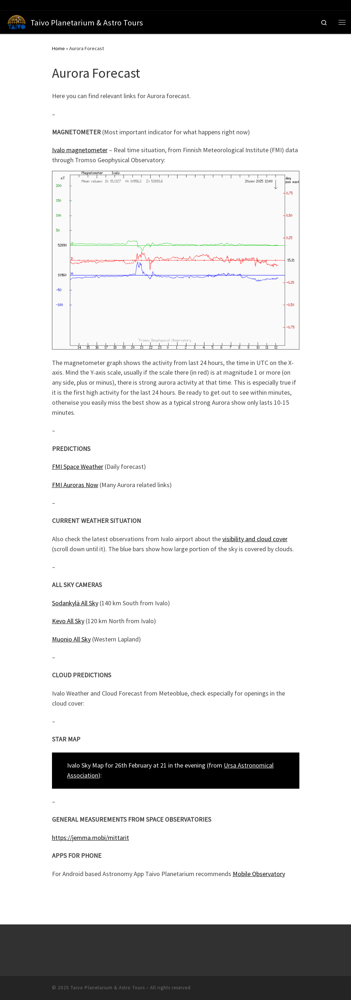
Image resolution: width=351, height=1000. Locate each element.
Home (58, 48)
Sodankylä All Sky (75, 603)
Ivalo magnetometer (80, 150)
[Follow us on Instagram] (22, 5)
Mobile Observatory (259, 874)
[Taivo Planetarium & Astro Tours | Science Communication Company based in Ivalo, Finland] (16, 21)
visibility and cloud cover (255, 539)
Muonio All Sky (71, 639)
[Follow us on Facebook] (6, 5)
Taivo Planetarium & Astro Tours (108, 988)
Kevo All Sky (68, 621)
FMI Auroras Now (75, 485)
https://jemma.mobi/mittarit (90, 837)
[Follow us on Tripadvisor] (14, 5)
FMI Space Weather (77, 466)
